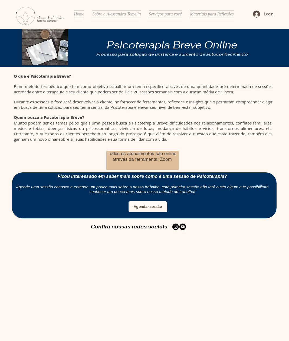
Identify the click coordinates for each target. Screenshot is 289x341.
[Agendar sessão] (148, 206)
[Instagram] (175, 227)
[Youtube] (182, 227)
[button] (116, 14)
